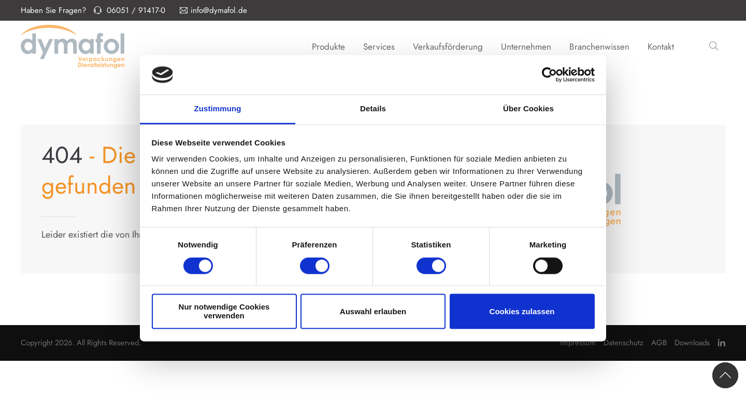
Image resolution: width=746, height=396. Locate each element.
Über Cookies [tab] (528, 109)
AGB (659, 342)
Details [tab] (373, 109)
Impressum (578, 342)
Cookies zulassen (522, 311)
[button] (715, 46)
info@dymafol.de (213, 10)
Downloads (692, 342)
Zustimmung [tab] (217, 109)
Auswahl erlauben (373, 311)
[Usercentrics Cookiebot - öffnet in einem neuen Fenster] (549, 74)
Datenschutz (623, 342)
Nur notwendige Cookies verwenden (224, 311)
